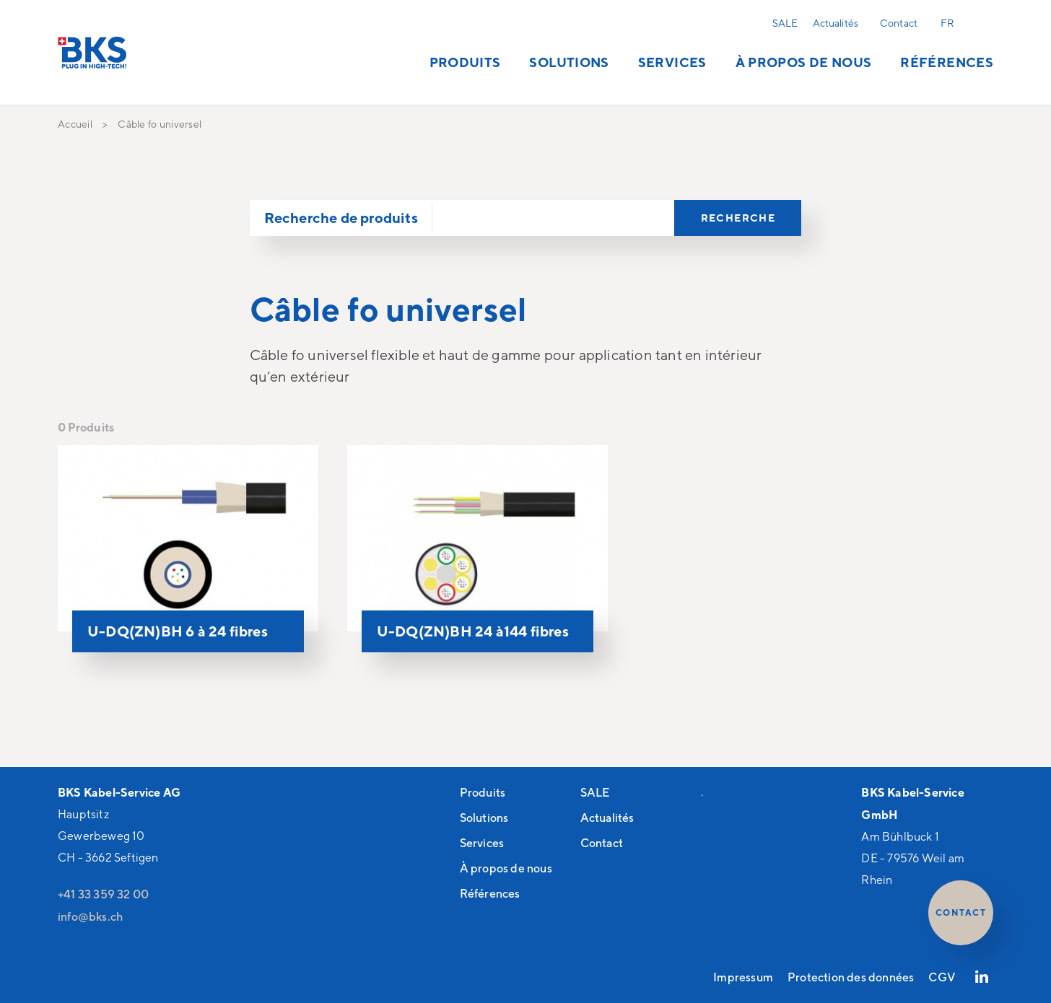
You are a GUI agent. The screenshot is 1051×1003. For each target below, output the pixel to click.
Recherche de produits (341, 218)
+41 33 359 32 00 (103, 894)
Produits (465, 62)
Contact (898, 23)
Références (946, 62)
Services (672, 62)
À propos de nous (804, 62)
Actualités (835, 23)
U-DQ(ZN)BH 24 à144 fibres (473, 631)
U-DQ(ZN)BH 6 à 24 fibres (177, 631)
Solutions (569, 62)
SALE (785, 23)
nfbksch (90, 916)
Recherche (981, 22)
